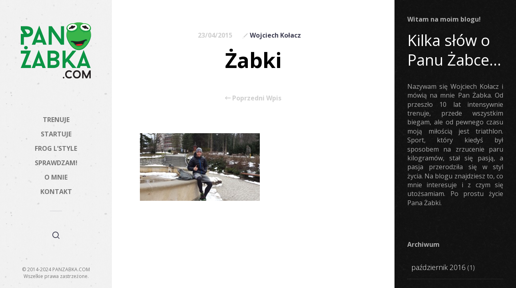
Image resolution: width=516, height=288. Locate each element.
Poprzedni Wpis (253, 98)
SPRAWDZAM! (56, 162)
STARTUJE (56, 134)
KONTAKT (56, 191)
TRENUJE (56, 119)
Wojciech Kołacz (275, 35)
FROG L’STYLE (56, 148)
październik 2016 (438, 267)
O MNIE (56, 177)
